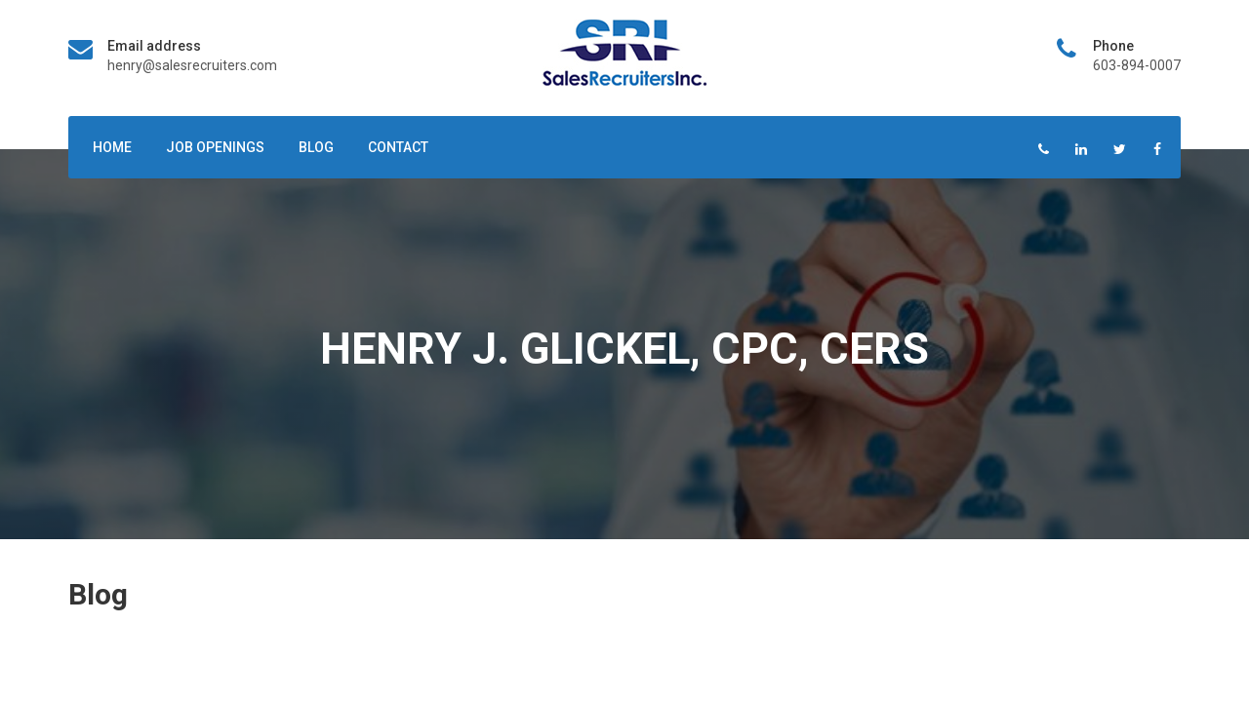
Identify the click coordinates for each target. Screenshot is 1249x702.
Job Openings (215, 147)
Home (112, 147)
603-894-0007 (1137, 65)
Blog (316, 147)
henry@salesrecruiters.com (192, 65)
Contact (398, 147)
